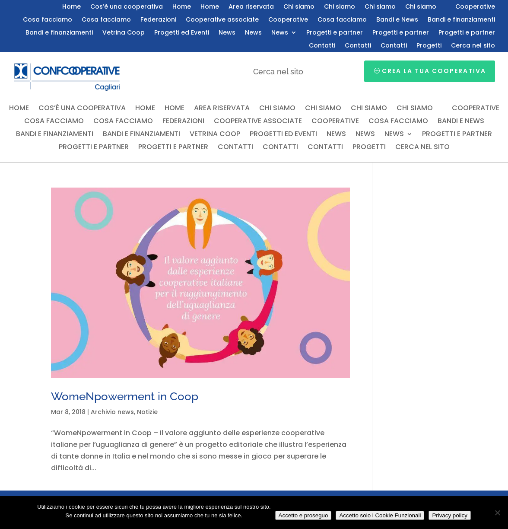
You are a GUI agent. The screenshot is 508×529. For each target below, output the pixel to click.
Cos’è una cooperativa (126, 7)
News (227, 33)
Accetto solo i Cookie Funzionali (380, 515)
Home (71, 7)
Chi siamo (298, 7)
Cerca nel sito (473, 46)
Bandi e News (397, 20)
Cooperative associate (222, 20)
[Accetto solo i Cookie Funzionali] (497, 512)
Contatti (322, 46)
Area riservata (251, 7)
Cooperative (475, 7)
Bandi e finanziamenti (461, 20)
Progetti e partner (334, 33)
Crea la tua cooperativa (434, 71)
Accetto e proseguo (303, 515)
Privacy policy (449, 515)
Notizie (147, 412)
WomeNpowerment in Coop (124, 396)
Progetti (428, 46)
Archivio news (112, 412)
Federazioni (158, 20)
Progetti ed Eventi (181, 33)
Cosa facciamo (47, 20)
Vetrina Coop (123, 33)
